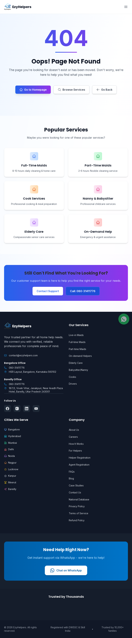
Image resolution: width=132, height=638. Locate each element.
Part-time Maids (77, 349)
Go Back (104, 89)
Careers (73, 436)
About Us (74, 429)
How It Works (76, 443)
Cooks (72, 376)
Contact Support (48, 291)
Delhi (9, 449)
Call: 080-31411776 (82, 291)
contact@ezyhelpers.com (23, 355)
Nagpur (10, 462)
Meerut (10, 482)
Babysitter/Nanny (78, 369)
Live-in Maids (76, 335)
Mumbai (10, 442)
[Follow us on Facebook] (7, 408)
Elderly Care (76, 362)
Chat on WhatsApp (66, 570)
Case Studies (76, 485)
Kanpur (10, 475)
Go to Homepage (33, 89)
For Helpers (75, 450)
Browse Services (71, 89)
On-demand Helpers (80, 355)
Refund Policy (76, 520)
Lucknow (11, 469)
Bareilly (10, 489)
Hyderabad (12, 436)
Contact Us (75, 492)
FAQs (72, 471)
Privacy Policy (77, 506)
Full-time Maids (77, 342)
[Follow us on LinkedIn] (26, 408)
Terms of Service (78, 513)
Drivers (73, 383)
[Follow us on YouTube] (36, 408)
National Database (79, 499)
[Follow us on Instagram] (17, 408)
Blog (71, 478)
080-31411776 (17, 367)
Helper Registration (79, 457)
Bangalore (12, 429)
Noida (9, 455)
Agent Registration (79, 464)
